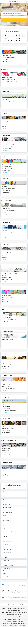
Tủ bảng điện (5, 474)
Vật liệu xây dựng (7, 200)
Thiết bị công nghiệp (6, 252)
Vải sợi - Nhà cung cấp (7, 454)
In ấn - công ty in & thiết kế (8, 164)
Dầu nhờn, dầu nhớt (7, 148)
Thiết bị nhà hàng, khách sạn (8, 101)
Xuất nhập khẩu (6, 576)
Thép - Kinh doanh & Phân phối (9, 319)
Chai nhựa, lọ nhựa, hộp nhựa (9, 57)
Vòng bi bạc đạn (5, 255)
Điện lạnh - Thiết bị (6, 382)
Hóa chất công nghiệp (7, 275)
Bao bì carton (5, 301)
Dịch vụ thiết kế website (13, 596)
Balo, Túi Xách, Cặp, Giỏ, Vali (8, 83)
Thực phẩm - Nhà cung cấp (8, 426)
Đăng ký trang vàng (13, 584)
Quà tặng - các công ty (7, 77)
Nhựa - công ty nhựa (7, 55)
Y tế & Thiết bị (6, 222)
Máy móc (5, 113)
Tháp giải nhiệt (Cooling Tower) (8, 388)
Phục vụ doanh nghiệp (8, 331)
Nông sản (5, 404)
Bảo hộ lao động (6, 494)
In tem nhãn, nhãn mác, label (8, 168)
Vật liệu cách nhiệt (6, 386)
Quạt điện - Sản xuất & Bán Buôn (9, 103)
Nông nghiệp (6, 397)
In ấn (4, 157)
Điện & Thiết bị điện (7, 462)
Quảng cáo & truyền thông (8, 552)
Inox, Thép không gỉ (7, 317)
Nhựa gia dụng (5, 104)
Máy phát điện (5, 475)
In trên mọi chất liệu (6, 170)
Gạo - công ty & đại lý (7, 406)
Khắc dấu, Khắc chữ (6, 344)
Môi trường (5, 536)
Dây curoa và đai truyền (7, 253)
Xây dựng (5, 353)
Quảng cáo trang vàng (13, 590)
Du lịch (4, 515)
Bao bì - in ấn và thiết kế (7, 297)
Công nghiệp (6, 244)
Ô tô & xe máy (6, 135)
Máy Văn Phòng (5, 186)
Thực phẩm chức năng (7, 232)
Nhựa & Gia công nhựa (8, 48)
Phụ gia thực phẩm (6, 432)
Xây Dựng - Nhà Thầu (6, 361)
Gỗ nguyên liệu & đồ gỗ (7, 523)
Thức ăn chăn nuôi (6, 408)
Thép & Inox (6, 309)
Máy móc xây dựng (6, 121)
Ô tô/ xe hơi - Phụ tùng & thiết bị (9, 142)
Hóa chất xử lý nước (6, 277)
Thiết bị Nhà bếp (5, 99)
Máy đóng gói (5, 122)
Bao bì (4, 288)
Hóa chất (5, 266)
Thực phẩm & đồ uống (8, 418)
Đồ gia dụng (6, 91)
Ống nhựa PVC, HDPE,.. (7, 61)
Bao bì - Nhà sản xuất (6, 295)
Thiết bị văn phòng (6, 190)
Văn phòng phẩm (6, 192)
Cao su (4, 496)
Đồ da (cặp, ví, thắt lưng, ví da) (8, 79)
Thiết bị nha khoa (6, 235)
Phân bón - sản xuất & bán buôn (9, 410)
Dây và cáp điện (5, 472)
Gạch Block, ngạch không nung (8, 210)
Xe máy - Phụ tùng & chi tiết (8, 144)
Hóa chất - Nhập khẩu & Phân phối (9, 273)
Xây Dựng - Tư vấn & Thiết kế (8, 363)
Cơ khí (4, 499)
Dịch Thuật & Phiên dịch (7, 343)
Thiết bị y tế (5, 234)
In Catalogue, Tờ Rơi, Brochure (8, 166)
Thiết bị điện (5, 470)
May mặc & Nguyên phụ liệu (9, 440)
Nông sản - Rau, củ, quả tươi (8, 428)
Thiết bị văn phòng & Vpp (8, 178)
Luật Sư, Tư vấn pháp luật (7, 339)
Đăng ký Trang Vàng (9, 604)
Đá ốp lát (4, 212)
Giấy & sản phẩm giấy (7, 520)
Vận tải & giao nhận (7, 517)
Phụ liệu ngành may (6, 452)
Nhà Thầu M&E (5, 366)
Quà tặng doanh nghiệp (8, 69)
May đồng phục (5, 450)
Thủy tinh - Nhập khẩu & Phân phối (9, 81)
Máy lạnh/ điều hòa (6, 384)
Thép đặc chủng (6, 321)
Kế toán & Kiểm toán (6, 341)
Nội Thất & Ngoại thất (7, 541)
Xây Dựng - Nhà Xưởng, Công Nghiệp (10, 364)
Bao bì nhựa (5, 59)
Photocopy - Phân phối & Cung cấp (9, 188)
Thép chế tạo (5, 323)
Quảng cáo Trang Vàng (20, 604)
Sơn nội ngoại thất (6, 214)
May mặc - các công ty (6, 448)
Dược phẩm (5, 230)
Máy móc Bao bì (5, 124)
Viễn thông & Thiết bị (7, 570)
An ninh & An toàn (6, 488)
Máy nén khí (4, 257)
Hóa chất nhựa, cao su (7, 279)
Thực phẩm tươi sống (6, 430)
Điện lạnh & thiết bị (7, 375)
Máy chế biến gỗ (5, 126)
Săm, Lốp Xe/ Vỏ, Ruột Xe (8, 146)
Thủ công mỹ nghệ (6, 560)
